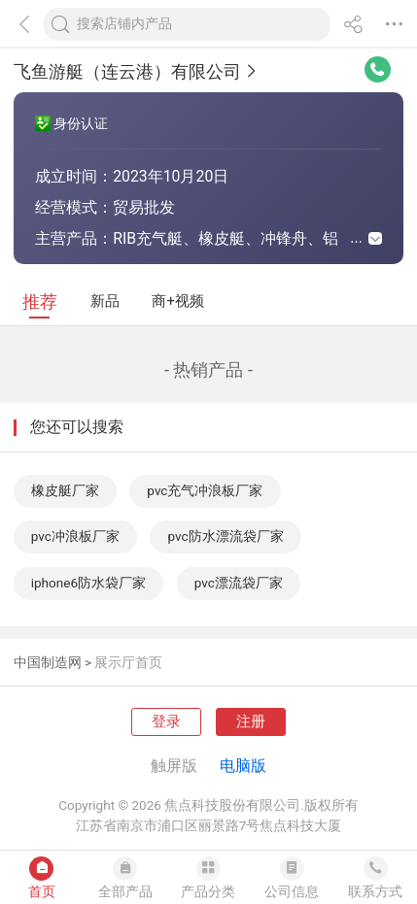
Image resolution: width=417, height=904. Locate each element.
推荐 (39, 301)
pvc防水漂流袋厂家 (225, 536)
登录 (166, 721)
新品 (105, 301)
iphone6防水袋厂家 (88, 582)
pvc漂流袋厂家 (238, 582)
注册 (250, 721)
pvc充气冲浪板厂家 (204, 490)
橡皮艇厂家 (65, 490)
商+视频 (177, 301)
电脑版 (243, 765)
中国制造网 (48, 662)
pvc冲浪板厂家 (75, 536)
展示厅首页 (128, 662)
